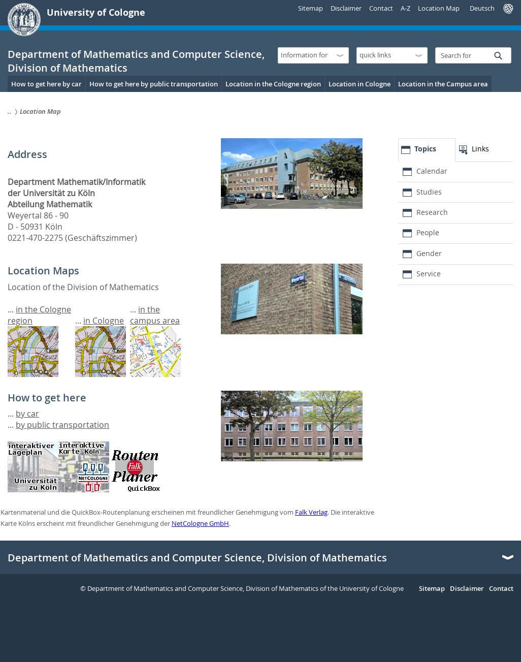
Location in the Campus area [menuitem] (443, 83)
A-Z (405, 8)
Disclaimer (346, 8)
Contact (381, 8)
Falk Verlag (311, 512)
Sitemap (310, 8)
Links (480, 148)
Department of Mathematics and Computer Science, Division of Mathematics (197, 558)
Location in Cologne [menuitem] (359, 83)
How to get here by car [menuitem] (46, 83)
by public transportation (62, 424)
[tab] (426, 150)
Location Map (439, 8)
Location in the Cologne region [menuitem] (273, 83)
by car (27, 413)
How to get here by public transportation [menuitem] (153, 83)
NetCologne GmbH (200, 523)
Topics (425, 148)
